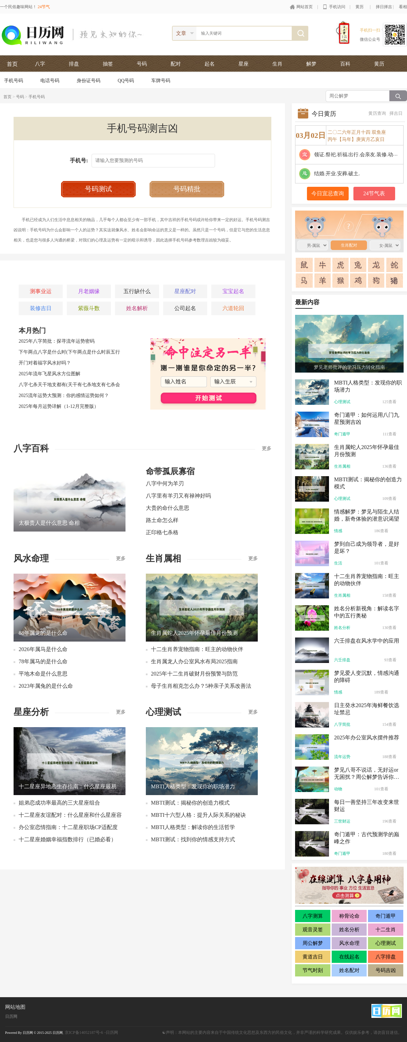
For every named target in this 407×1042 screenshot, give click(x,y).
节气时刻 (313, 970)
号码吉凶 (385, 970)
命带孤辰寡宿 (170, 471)
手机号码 (13, 80)
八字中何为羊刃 (165, 483)
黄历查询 (377, 113)
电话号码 (49, 80)
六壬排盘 (342, 660)
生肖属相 (342, 466)
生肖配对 (344, 227)
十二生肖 (385, 929)
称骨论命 (349, 916)
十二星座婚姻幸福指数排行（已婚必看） (67, 839)
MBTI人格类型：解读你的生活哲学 (193, 827)
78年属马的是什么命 (43, 661)
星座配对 (185, 291)
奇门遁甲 (342, 434)
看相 (403, 6)
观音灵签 (313, 929)
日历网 (11, 1016)
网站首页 (304, 6)
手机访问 (337, 6)
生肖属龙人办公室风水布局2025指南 (194, 661)
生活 (338, 563)
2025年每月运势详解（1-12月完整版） (59, 406)
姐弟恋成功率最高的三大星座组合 (59, 803)
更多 (266, 448)
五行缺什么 (137, 291)
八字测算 (313, 916)
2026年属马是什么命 (43, 649)
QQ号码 (126, 80)
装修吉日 (41, 308)
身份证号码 (88, 80)
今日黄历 (324, 113)
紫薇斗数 (89, 308)
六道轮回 (233, 308)
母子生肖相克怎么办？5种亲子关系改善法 (201, 686)
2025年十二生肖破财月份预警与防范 (194, 674)
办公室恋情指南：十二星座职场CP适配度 (68, 827)
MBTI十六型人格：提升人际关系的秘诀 (198, 815)
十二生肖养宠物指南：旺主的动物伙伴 (197, 649)
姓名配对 (349, 970)
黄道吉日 (313, 956)
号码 (20, 96)
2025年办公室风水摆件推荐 (366, 737)
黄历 (359, 6)
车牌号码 (160, 80)
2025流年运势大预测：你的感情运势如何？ (64, 395)
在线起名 (349, 956)
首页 (12, 64)
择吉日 (396, 113)
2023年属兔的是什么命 (46, 686)
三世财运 (342, 821)
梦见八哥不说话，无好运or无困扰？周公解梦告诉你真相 (366, 777)
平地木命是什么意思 (43, 674)
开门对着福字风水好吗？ (45, 362)
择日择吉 (384, 6)
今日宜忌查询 (327, 193)
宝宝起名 (233, 291)
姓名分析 (342, 627)
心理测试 (342, 401)
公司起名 (185, 308)
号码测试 (98, 189)
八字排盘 (385, 956)
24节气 (44, 6)
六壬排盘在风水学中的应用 (366, 641)
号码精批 (186, 189)
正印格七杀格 (162, 532)
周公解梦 (313, 943)
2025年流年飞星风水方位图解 (49, 373)
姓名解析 (137, 308)
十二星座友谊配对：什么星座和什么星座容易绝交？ (70, 816)
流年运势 (342, 756)
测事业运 (41, 291)
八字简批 (342, 724)
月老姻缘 (89, 291)
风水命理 (349, 943)
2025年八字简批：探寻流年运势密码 (57, 341)
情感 (338, 530)
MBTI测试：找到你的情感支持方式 (193, 839)
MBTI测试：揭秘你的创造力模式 (190, 803)
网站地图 (15, 1007)
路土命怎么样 (162, 520)
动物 (338, 789)
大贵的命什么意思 (167, 508)
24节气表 (374, 193)
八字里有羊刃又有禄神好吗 (178, 496)
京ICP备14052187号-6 (84, 1032)
